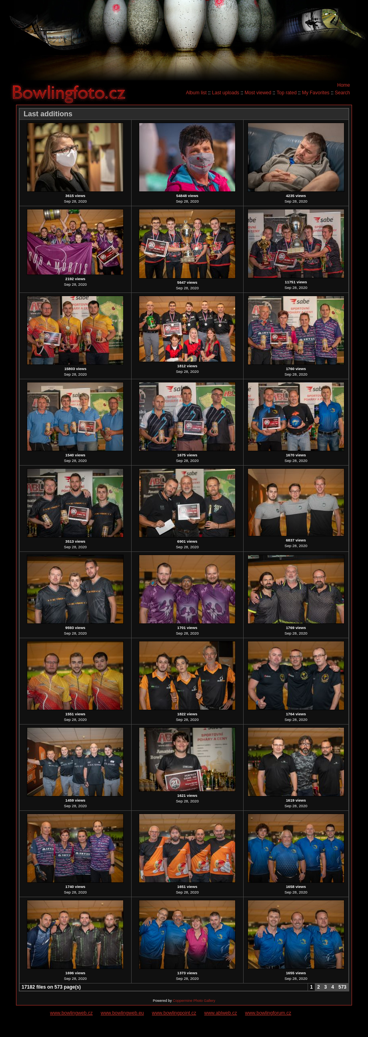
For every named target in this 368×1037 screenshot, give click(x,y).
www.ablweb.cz (220, 1013)
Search (342, 93)
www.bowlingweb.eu (122, 1013)
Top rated (287, 93)
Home (343, 85)
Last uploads (225, 93)
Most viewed (257, 93)
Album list (196, 93)
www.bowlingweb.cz (71, 1013)
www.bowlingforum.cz (268, 1013)
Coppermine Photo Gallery (194, 1001)
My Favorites (316, 93)
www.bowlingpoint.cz (174, 1013)
